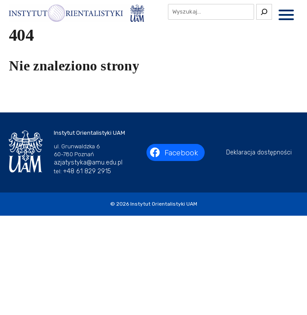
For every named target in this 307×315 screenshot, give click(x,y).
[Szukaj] (264, 12)
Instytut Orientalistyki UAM (163, 204)
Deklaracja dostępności (259, 152)
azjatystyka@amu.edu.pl (88, 162)
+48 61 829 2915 (87, 171)
